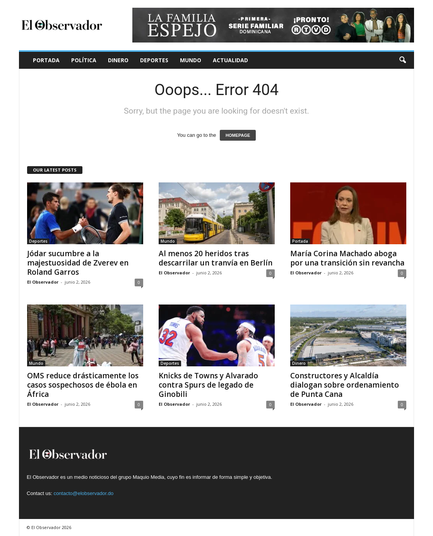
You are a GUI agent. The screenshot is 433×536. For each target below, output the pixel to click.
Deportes (154, 60)
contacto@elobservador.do (83, 493)
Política (83, 60)
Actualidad (230, 60)
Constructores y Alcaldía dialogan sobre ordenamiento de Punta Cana (344, 385)
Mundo (190, 60)
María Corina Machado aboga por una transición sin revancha (347, 258)
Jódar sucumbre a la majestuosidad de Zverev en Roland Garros (77, 262)
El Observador (42, 282)
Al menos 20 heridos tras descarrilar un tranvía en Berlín (215, 258)
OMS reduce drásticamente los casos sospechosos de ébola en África (83, 385)
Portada (46, 60)
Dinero (118, 60)
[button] (402, 60)
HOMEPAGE (238, 135)
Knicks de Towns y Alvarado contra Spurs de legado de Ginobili (208, 385)
